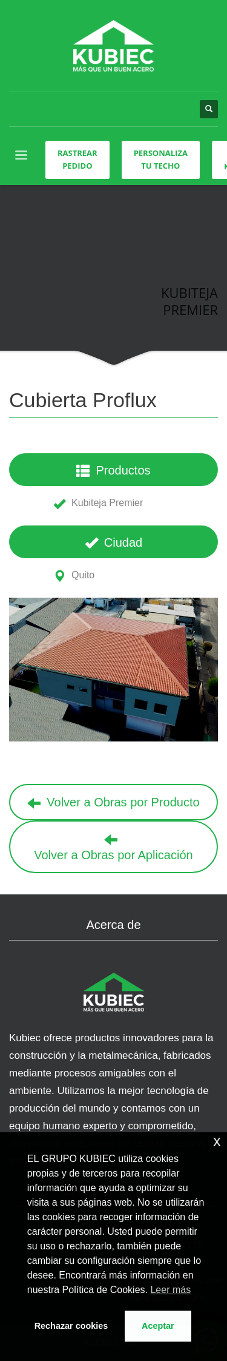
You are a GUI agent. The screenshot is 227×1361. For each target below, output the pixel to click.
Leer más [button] (170, 1290)
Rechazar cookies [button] (71, 1326)
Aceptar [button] (158, 1326)
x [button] (217, 1141)
